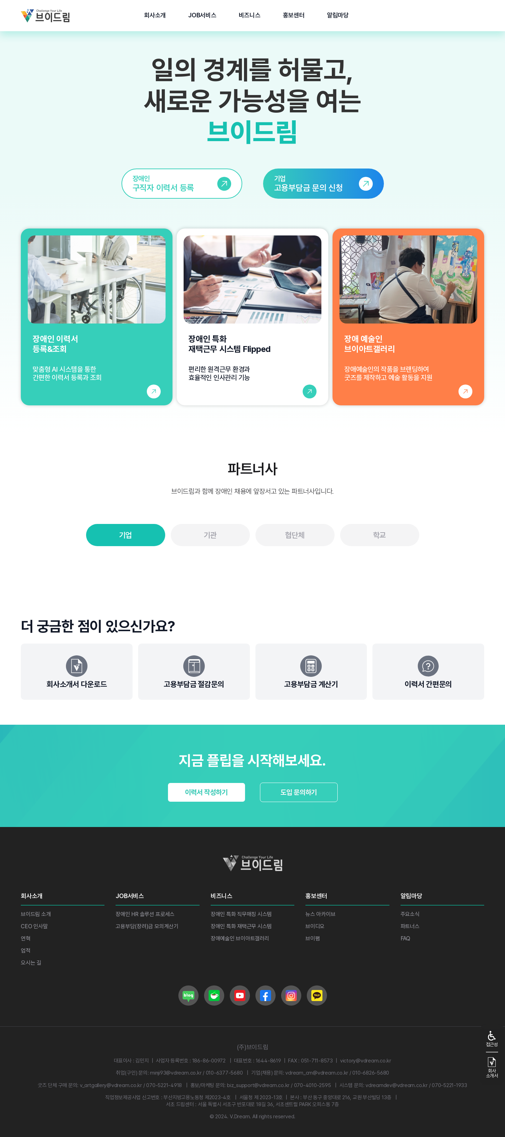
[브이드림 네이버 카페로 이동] (214, 995)
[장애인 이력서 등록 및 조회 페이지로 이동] (96, 317)
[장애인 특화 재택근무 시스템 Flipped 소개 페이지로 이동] (252, 317)
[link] (181, 184)
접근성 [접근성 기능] (492, 1039)
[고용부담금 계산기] (311, 672)
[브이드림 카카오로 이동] (317, 995)
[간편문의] (428, 672)
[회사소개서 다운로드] (77, 672)
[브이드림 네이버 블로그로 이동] (188, 995)
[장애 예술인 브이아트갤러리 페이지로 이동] (408, 317)
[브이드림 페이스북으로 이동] (265, 995)
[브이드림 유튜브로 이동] (240, 995)
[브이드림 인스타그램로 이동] (291, 995)
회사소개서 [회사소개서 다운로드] (492, 1067)
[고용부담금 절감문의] (194, 672)
